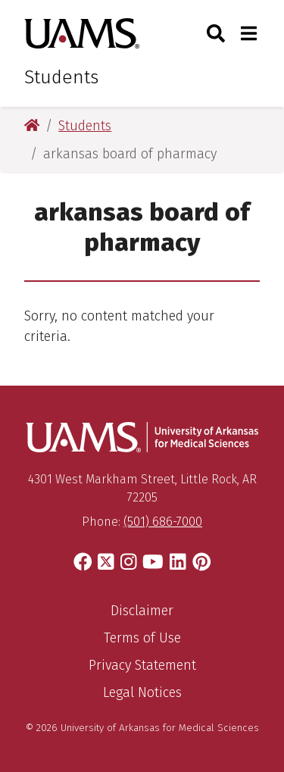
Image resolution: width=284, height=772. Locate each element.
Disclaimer (142, 610)
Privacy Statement (142, 665)
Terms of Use (142, 638)
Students (61, 77)
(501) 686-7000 (162, 521)
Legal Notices (142, 692)
